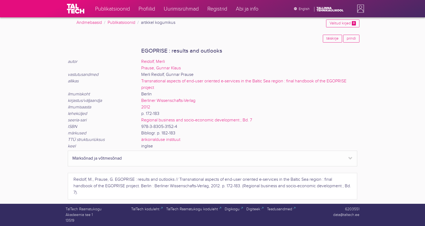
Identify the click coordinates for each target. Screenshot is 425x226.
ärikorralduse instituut (160, 139)
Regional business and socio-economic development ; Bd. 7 (196, 120)
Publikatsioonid (121, 22)
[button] (359, 8)
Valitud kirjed (343, 23)
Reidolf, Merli (153, 61)
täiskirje (332, 38)
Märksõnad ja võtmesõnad (97, 158)
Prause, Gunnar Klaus (161, 68)
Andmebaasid (89, 22)
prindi (351, 38)
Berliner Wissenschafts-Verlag (168, 100)
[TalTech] (75, 9)
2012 (145, 107)
